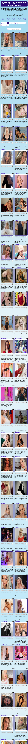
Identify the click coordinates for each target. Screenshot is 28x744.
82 (6, 25)
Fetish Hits (8, 743)
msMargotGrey (17, 532)
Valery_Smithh (3, 332)
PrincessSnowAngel (18, 292)
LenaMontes (17, 212)
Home (8, 29)
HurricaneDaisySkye (4, 392)
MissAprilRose (3, 312)
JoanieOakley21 (18, 32)
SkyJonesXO (3, 272)
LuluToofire (3, 131)
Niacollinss (17, 492)
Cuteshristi (17, 252)
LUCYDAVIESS (17, 372)
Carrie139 (2, 71)
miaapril (2, 653)
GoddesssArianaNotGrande (20, 92)
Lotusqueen (17, 332)
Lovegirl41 (17, 432)
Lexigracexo (3, 112)
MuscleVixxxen (17, 112)
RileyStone (3, 372)
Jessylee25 (3, 32)
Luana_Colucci (17, 412)
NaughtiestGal (3, 92)
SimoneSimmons (4, 172)
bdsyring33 (17, 272)
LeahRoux (16, 612)
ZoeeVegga (17, 172)
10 (25, 23)
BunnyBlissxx (17, 71)
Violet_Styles (17, 131)
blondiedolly (3, 152)
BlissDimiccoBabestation (5, 492)
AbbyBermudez (18, 352)
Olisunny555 (17, 513)
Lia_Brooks (3, 513)
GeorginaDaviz (3, 633)
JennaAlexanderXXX (5, 612)
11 (1, 25)
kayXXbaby (3, 232)
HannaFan (2, 352)
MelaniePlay (3, 573)
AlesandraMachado (18, 472)
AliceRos (2, 593)
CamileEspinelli (4, 552)
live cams (15, 729)
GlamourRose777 (4, 412)
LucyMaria (17, 152)
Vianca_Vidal (17, 653)
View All (2, 23)
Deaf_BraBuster (18, 232)
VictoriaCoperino (4, 532)
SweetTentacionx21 (4, 693)
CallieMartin (17, 312)
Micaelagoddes (17, 392)
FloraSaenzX (17, 593)
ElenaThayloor (3, 472)
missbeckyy (3, 252)
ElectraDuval (3, 432)
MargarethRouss (4, 292)
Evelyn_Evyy (17, 693)
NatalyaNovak (17, 552)
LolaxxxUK (3, 212)
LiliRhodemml (17, 633)
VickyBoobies (17, 573)
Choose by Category (16, 29)
